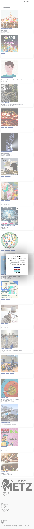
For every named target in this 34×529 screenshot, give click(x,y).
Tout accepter (17, 267)
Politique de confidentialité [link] (17, 272)
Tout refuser (17, 269)
